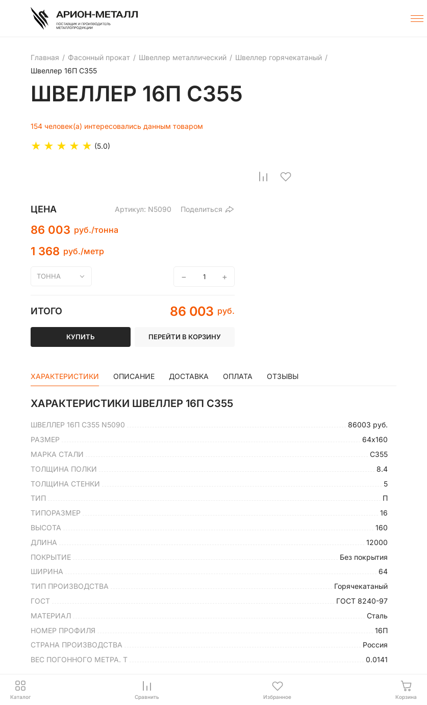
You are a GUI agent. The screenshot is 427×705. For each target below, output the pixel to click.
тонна (49, 276)
